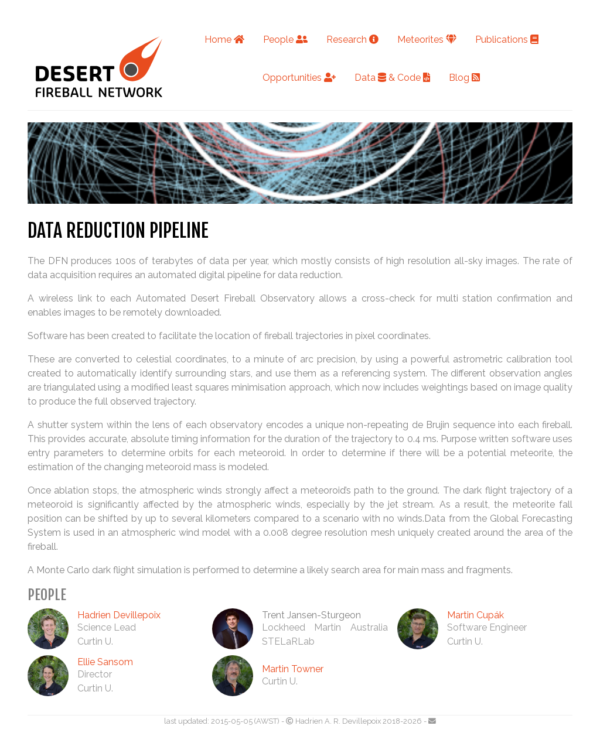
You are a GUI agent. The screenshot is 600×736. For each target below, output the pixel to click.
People (285, 39)
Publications (506, 39)
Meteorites (426, 39)
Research (352, 39)
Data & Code (392, 77)
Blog (464, 77)
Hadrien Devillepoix (119, 615)
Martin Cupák (475, 615)
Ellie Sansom (105, 661)
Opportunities (299, 77)
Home (224, 39)
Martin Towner (292, 669)
